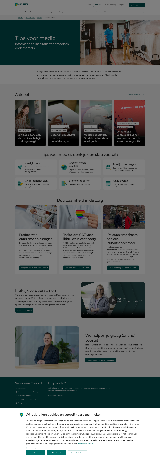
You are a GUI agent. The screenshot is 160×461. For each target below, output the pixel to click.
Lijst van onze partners (33, 448)
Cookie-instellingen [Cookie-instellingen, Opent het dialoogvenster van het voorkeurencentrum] (77, 453)
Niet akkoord (56, 453)
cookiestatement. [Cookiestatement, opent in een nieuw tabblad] (86, 443)
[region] (80, 434)
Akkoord (35, 453)
